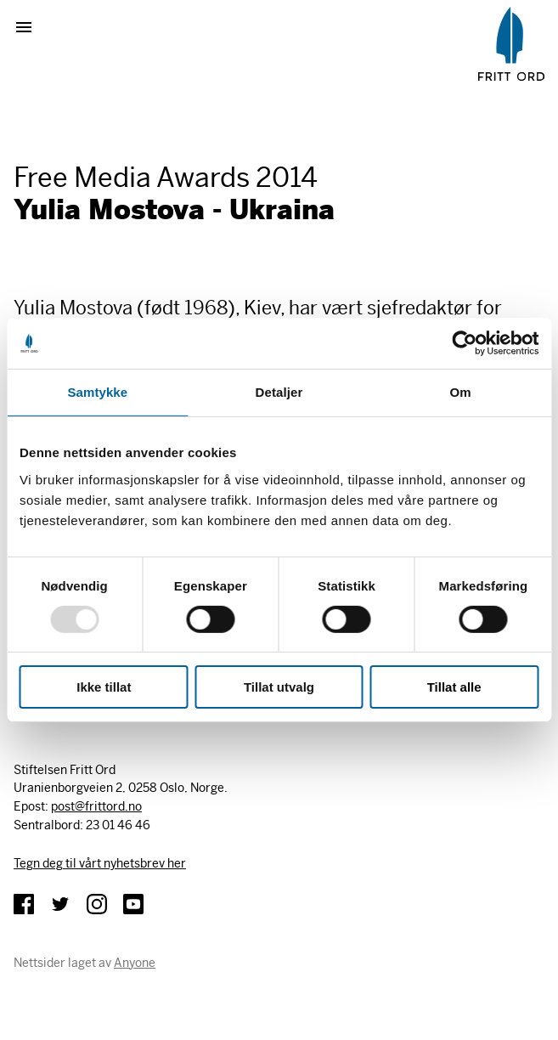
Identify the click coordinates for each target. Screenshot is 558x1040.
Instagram (97, 904)
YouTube (133, 904)
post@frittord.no (96, 806)
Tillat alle (454, 687)
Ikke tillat (103, 687)
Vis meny (31, 27)
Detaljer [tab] (279, 392)
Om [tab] (460, 392)
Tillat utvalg (279, 687)
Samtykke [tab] (97, 392)
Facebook (24, 904)
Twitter (60, 904)
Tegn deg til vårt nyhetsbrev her (100, 863)
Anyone (134, 962)
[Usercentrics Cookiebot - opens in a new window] (464, 343)
